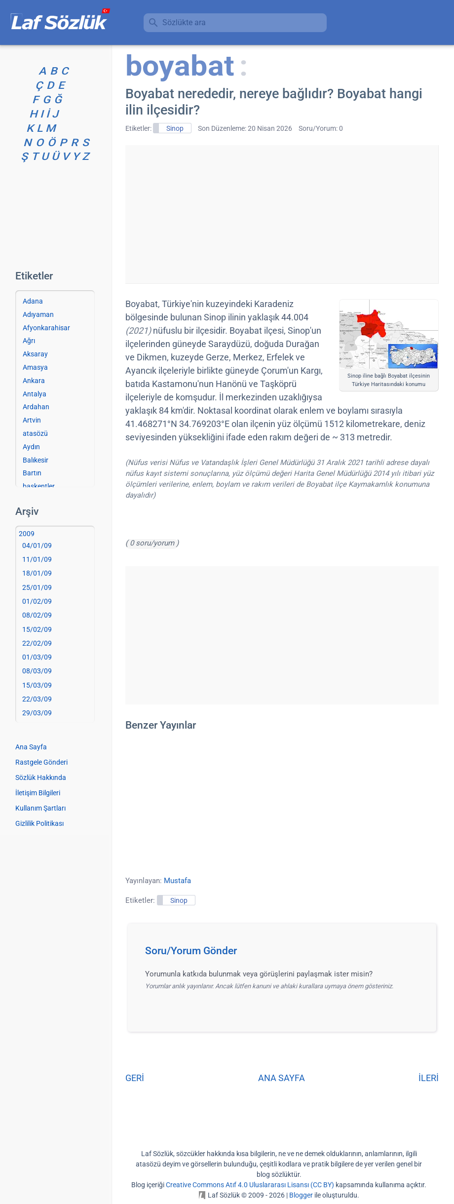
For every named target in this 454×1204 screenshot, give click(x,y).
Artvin (32, 420)
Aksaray (35, 354)
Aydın (31, 447)
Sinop (175, 128)
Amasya (35, 367)
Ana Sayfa (31, 747)
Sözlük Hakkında (40, 777)
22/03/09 (37, 699)
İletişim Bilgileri (37, 793)
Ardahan (36, 407)
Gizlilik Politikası (39, 823)
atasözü (35, 433)
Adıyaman (38, 314)
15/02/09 (37, 629)
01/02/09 (37, 601)
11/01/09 (37, 559)
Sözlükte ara (184, 22)
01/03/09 (37, 657)
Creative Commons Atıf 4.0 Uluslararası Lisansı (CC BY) (250, 1185)
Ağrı (29, 341)
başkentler (39, 486)
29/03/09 (37, 713)
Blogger (301, 1195)
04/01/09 (37, 545)
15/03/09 (37, 685)
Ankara (34, 381)
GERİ (134, 1078)
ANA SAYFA (281, 1078)
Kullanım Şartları (40, 808)
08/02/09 (37, 615)
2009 (27, 534)
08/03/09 (37, 671)
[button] (285, 954)
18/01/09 (37, 573)
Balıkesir (35, 460)
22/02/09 (37, 643)
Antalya (34, 394)
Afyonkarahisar (46, 328)
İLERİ (428, 1078)
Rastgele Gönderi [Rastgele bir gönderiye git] (41, 762)
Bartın (32, 473)
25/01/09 (37, 587)
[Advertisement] (281, 214)
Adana (33, 301)
